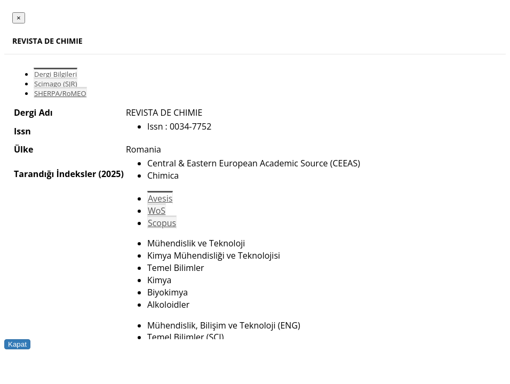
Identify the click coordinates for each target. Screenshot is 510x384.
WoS (156, 211)
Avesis (160, 198)
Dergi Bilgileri (55, 74)
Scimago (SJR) (55, 84)
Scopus (162, 223)
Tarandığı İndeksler (55, 174)
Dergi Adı (33, 112)
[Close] (18, 17)
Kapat (17, 344)
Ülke (23, 149)
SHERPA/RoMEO (60, 93)
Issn (22, 131)
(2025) (110, 174)
